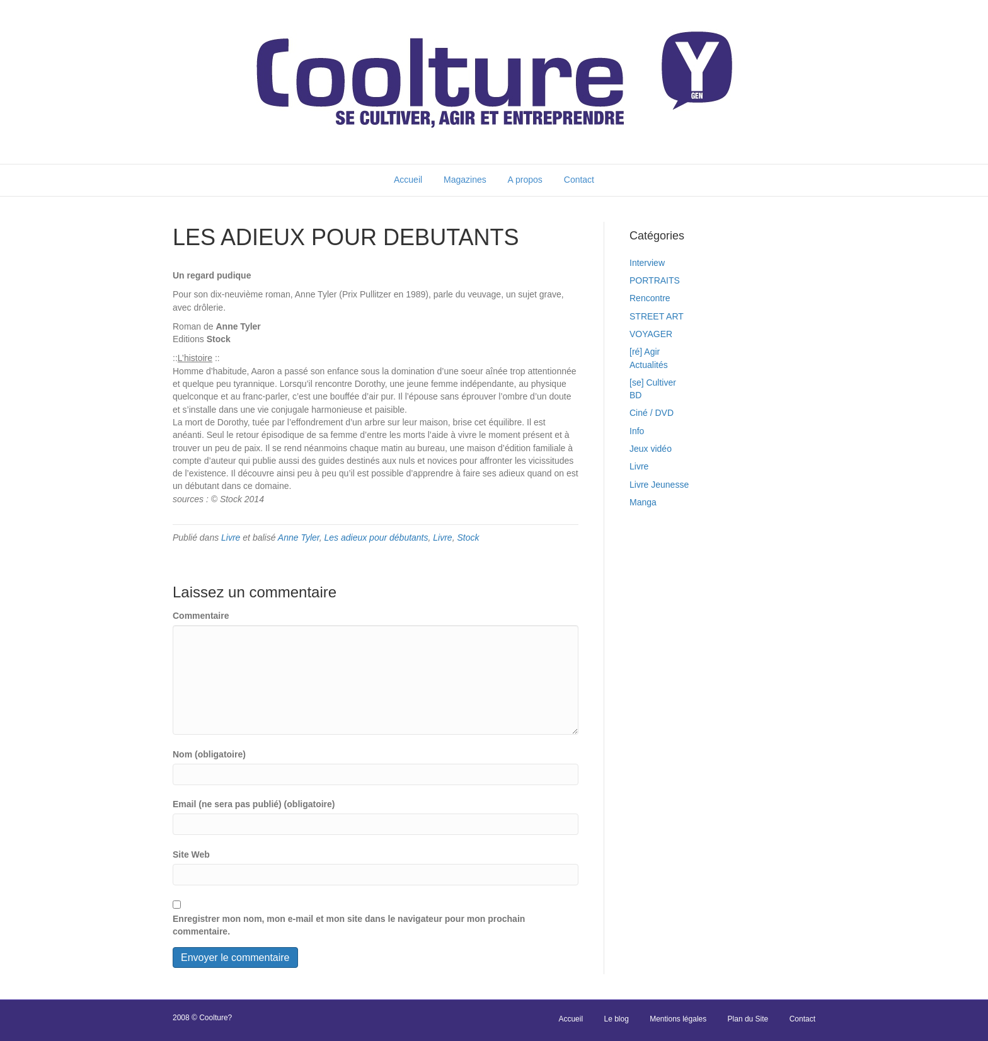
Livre (230, 537)
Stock (468, 537)
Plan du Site (748, 1019)
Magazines (465, 180)
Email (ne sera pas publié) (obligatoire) (254, 804)
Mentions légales (678, 1019)
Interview (647, 263)
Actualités (648, 365)
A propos (525, 180)
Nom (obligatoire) (209, 754)
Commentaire (201, 616)
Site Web (191, 854)
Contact (579, 180)
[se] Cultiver (652, 382)
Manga (643, 502)
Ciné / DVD (651, 413)
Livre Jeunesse (659, 485)
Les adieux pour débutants (376, 537)
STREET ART (656, 316)
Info (636, 431)
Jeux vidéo (650, 449)
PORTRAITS (654, 280)
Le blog (616, 1019)
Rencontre (649, 298)
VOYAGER (650, 334)
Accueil (408, 180)
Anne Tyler (298, 537)
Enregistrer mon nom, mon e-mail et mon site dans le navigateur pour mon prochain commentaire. (349, 925)
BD (635, 395)
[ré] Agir (644, 352)
